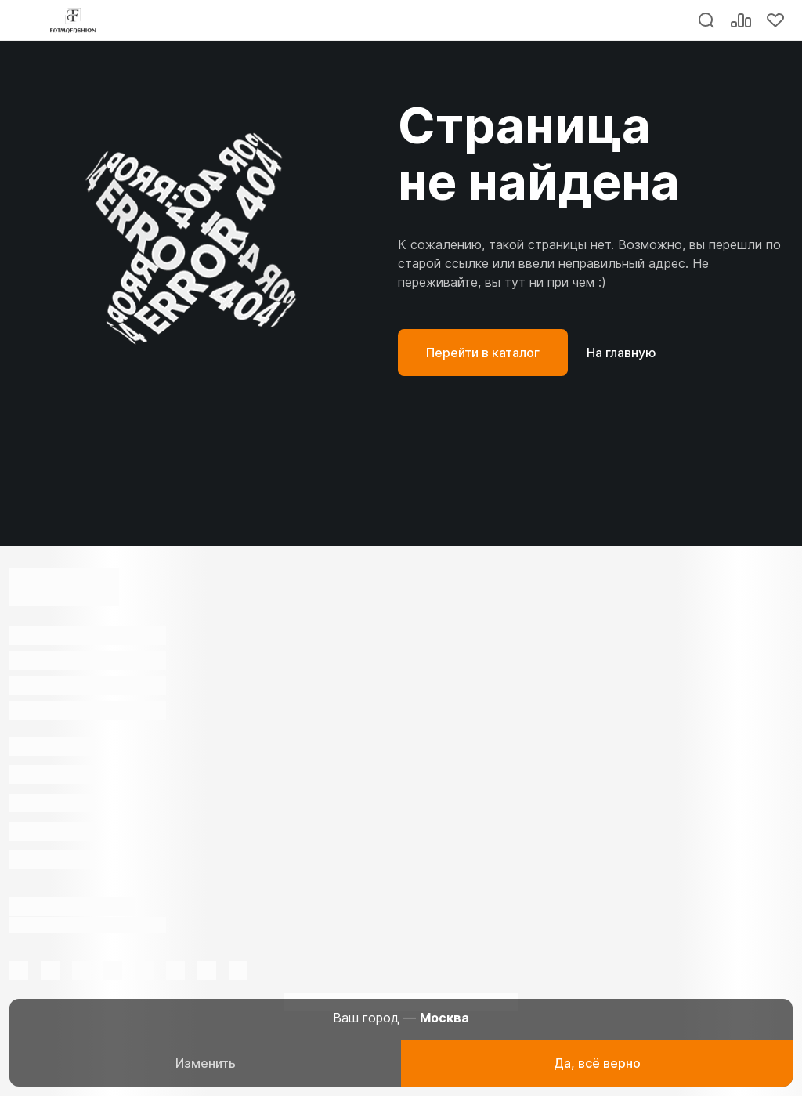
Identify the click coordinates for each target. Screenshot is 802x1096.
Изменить (205, 1063)
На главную (621, 352)
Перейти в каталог (483, 352)
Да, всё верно (597, 1063)
